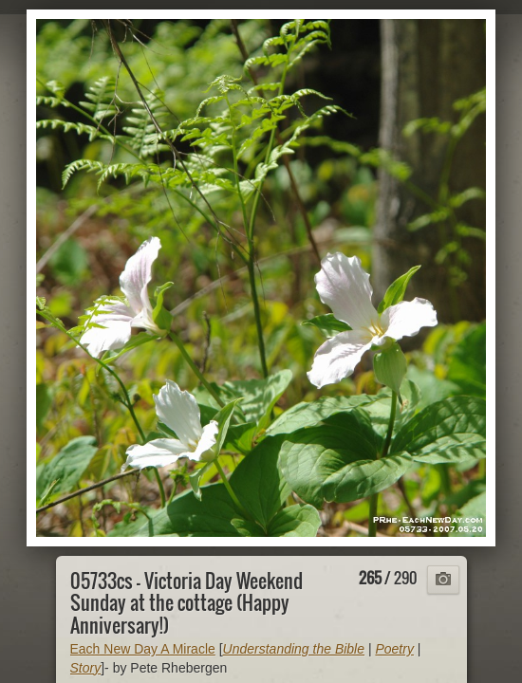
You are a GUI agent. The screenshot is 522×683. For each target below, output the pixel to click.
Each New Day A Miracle (142, 648)
